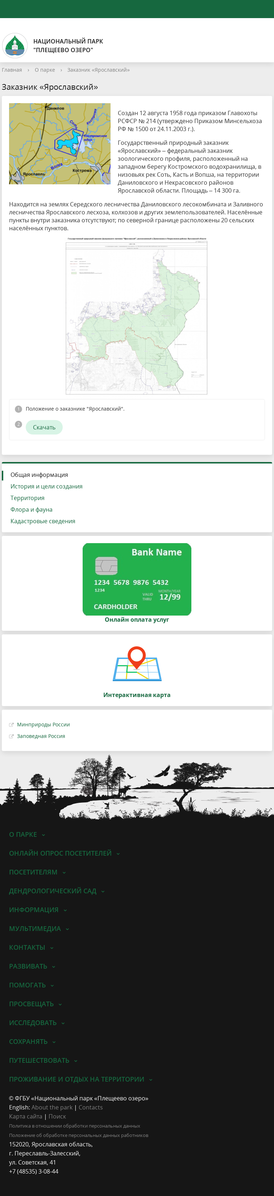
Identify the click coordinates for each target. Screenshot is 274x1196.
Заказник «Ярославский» (98, 69)
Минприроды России (43, 724)
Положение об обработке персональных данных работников (78, 1135)
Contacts (91, 1107)
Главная (12, 69)
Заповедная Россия (41, 736)
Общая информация (39, 475)
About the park (52, 1107)
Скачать (44, 427)
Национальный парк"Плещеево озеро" (52, 46)
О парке (45, 69)
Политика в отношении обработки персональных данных (74, 1125)
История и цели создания (47, 486)
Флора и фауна (32, 509)
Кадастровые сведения (43, 521)
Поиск (57, 1116)
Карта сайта (25, 1116)
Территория (28, 498)
